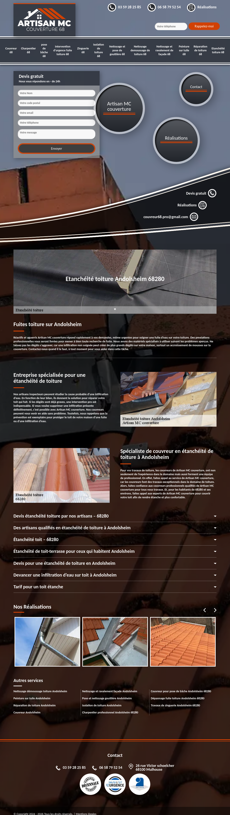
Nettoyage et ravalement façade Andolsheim (109, 685)
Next (215, 604)
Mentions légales (86, 807)
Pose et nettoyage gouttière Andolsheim (107, 692)
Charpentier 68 (28, 50)
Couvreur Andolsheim (26, 706)
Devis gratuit (201, 187)
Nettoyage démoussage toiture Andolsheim (40, 685)
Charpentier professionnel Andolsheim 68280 (110, 706)
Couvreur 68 (11, 50)
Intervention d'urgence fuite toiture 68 (62, 50)
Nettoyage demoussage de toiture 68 (140, 50)
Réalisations (192, 198)
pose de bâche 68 (44, 50)
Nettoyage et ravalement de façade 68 (164, 50)
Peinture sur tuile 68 (184, 50)
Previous (204, 604)
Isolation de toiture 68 (98, 50)
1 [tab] (115, 305)
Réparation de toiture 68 (200, 50)
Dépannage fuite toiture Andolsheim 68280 (177, 692)
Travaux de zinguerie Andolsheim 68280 (175, 699)
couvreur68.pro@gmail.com (170, 210)
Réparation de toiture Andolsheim (34, 699)
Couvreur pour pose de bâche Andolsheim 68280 (181, 685)
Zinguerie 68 (83, 50)
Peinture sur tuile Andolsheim (31, 692)
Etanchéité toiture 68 (218, 50)
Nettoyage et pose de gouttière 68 (117, 50)
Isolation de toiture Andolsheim (101, 699)
